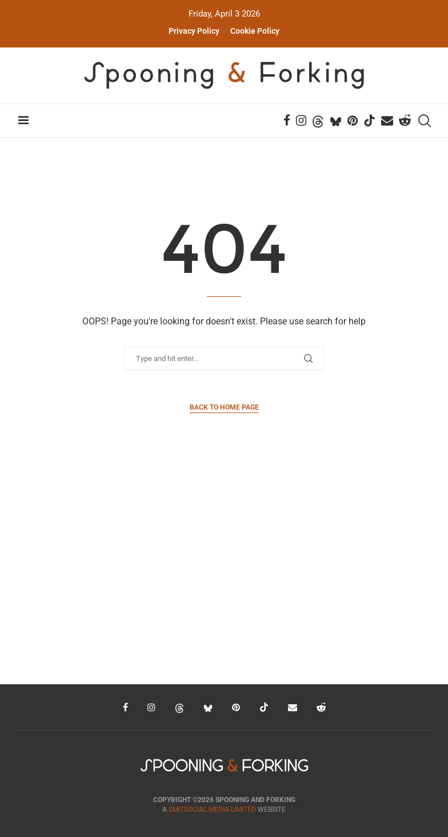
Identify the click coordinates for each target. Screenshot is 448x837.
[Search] (425, 120)
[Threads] (319, 120)
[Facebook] (288, 120)
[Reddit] (406, 120)
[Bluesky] (337, 120)
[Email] (388, 120)
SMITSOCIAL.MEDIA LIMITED (212, 810)
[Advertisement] (224, 575)
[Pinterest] (354, 120)
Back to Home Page (224, 407)
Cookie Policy (254, 30)
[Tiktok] (371, 120)
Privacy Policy (194, 30)
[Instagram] (302, 120)
